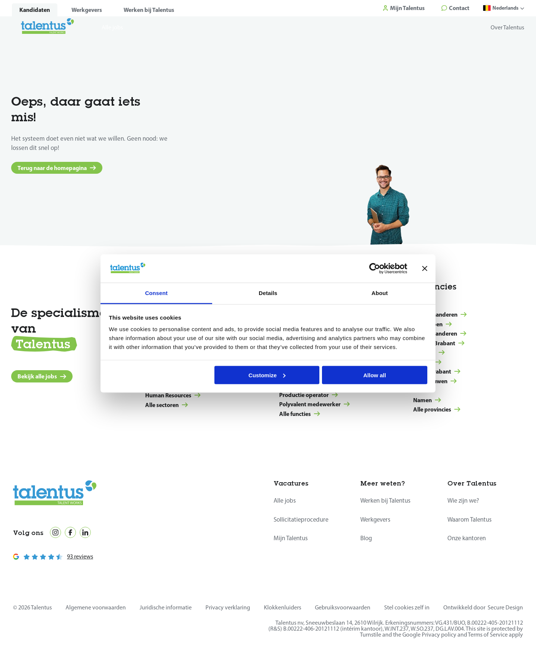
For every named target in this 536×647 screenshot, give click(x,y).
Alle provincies (436, 409)
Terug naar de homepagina (56, 168)
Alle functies (299, 413)
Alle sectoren (166, 405)
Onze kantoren (466, 538)
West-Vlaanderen (440, 314)
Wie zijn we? (463, 500)
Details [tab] (268, 293)
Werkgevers (86, 10)
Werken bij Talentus (149, 10)
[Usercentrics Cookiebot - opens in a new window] (374, 268)
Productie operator (308, 394)
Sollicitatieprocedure (301, 519)
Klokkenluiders (282, 607)
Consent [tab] (156, 293)
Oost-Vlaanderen (439, 333)
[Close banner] (424, 268)
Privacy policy (439, 634)
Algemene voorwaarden (96, 607)
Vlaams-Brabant (439, 343)
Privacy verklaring (227, 607)
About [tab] (379, 293)
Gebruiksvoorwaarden (342, 607)
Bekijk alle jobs (41, 376)
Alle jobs (285, 500)
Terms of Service (488, 634)
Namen (427, 400)
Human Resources (173, 395)
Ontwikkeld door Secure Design (483, 607)
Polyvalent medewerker (314, 404)
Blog (366, 538)
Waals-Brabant (436, 371)
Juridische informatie (166, 607)
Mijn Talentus (291, 538)
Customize (267, 375)
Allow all (374, 375)
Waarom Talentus (469, 519)
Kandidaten (34, 10)
